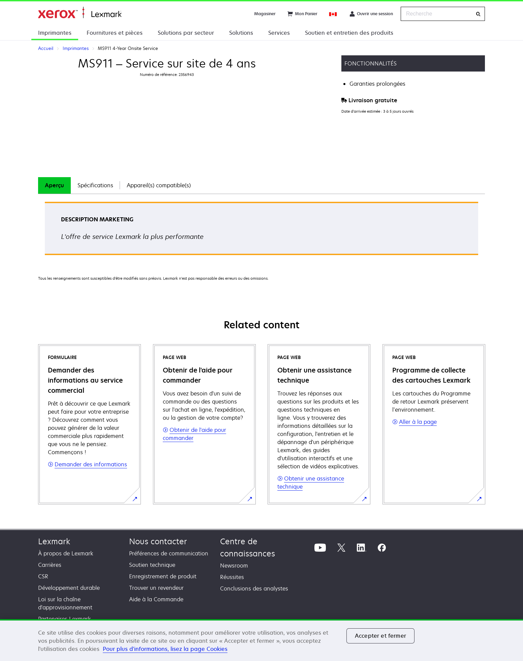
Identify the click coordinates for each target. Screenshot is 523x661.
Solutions (241, 32)
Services (279, 32)
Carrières (49, 565)
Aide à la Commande (156, 599)
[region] (261, 640)
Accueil (79, 13)
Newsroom (234, 565)
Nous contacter (158, 541)
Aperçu (54, 185)
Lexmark (54, 541)
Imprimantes (54, 32)
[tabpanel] (261, 230)
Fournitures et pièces (115, 32)
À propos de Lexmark (65, 553)
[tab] (54, 185)
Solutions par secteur (186, 32)
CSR (43, 576)
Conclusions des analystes (254, 588)
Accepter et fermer (380, 635)
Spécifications (95, 185)
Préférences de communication (168, 553)
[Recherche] (478, 14)
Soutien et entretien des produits (349, 32)
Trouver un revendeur (156, 587)
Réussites (232, 577)
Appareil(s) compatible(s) (159, 185)
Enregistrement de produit (162, 576)
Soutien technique (152, 565)
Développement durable (69, 587)
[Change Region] (333, 14)
